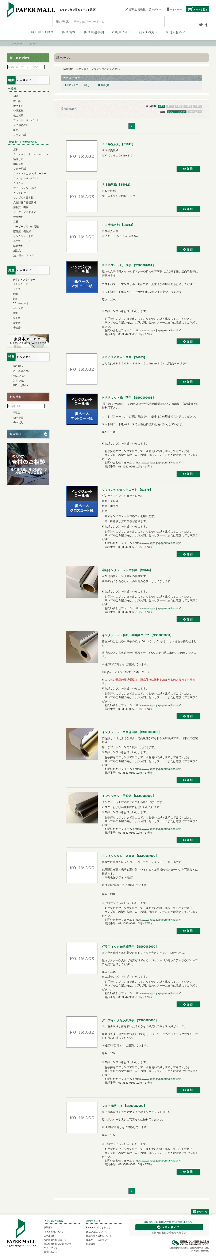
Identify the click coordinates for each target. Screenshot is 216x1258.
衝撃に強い (19, 375)
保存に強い (19, 380)
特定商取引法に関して (55, 1240)
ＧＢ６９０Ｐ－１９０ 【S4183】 (124, 357)
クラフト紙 (19, 134)
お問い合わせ (51, 1252)
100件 (188, 106)
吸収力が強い (20, 385)
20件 (161, 106)
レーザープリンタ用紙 (26, 226)
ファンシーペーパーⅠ (26, 120)
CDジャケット (21, 303)
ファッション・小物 (24, 188)
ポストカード (20, 284)
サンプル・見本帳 (23, 197)
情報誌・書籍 (20, 207)
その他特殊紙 (20, 125)
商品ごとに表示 (176, 111)
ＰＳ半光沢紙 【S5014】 (118, 225)
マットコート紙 (78, 85)
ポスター (18, 289)
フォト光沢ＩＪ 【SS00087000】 (124, 1105)
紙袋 (15, 313)
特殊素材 (18, 216)
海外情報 (18, 417)
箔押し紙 (18, 159)
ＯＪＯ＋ (18, 183)
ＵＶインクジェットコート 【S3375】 (127, 489)
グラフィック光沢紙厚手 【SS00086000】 (130, 1020)
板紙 (15, 130)
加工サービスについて (97, 1240)
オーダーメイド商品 (24, 212)
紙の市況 (18, 422)
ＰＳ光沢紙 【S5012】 (117, 184)
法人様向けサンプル (24, 255)
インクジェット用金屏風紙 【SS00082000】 (131, 732)
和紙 (105, 85)
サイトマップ (51, 1248)
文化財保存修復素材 (24, 202)
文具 (15, 221)
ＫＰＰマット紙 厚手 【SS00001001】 (128, 265)
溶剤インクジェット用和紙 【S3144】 (127, 570)
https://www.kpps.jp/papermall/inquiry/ (158, 543)
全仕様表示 (195, 111)
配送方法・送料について (99, 1235)
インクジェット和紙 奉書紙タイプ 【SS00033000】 (137, 635)
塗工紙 (17, 101)
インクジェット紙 (23, 236)
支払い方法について (96, 1231)
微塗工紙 (18, 106)
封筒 (15, 298)
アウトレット (20, 192)
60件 (178, 106)
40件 (170, 106)
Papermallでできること (98, 1227)
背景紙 (16, 322)
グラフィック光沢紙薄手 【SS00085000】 (130, 946)
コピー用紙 (19, 168)
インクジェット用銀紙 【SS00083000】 (128, 795)
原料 (15, 149)
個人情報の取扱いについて (58, 1244)
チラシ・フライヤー (24, 279)
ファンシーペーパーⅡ (26, 178)
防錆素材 (18, 245)
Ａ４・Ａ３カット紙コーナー (29, 173)
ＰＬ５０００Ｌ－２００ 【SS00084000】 (130, 855)
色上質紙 (18, 115)
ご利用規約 (49, 1235)
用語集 (16, 412)
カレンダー (19, 308)
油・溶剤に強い (21, 371)
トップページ (18, 43)
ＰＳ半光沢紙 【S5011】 (118, 144)
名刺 (15, 293)
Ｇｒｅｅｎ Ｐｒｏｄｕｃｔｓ (31, 154)
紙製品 (17, 250)
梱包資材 (18, 164)
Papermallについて (53, 1231)
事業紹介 (48, 1227)
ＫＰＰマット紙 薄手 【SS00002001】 (128, 397)
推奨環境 (90, 1244)
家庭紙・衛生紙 (22, 231)
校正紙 (16, 318)
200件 (197, 106)
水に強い (18, 366)
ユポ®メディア (21, 240)
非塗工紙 (18, 110)
